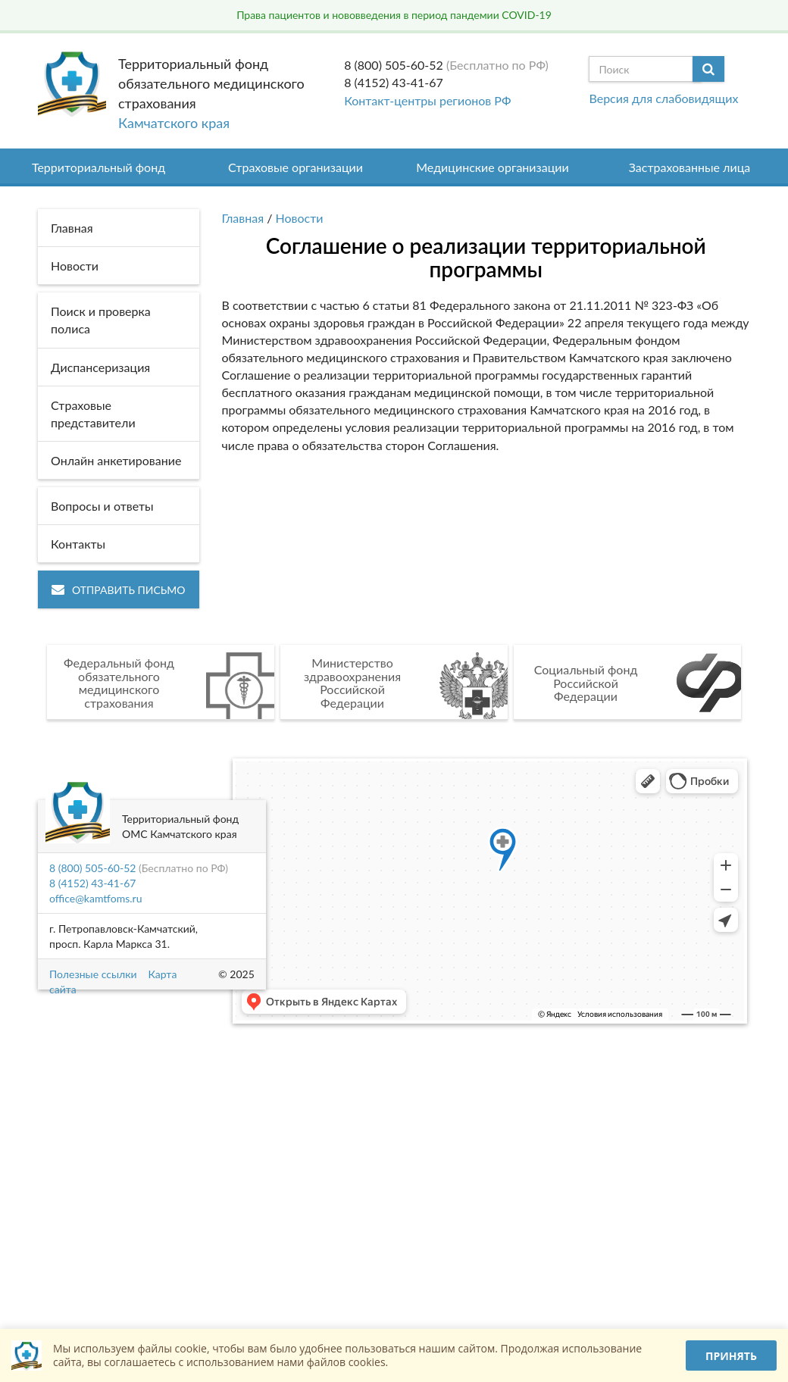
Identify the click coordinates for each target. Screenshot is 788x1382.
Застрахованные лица (690, 167)
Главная (243, 218)
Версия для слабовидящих (663, 98)
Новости (300, 218)
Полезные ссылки (92, 974)
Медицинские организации (492, 167)
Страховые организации (295, 167)
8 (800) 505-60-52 (393, 65)
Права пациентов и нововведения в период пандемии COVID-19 (394, 14)
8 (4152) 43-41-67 (393, 82)
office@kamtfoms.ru (95, 898)
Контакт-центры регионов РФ (427, 100)
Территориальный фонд (98, 167)
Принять (731, 1356)
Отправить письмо (119, 589)
